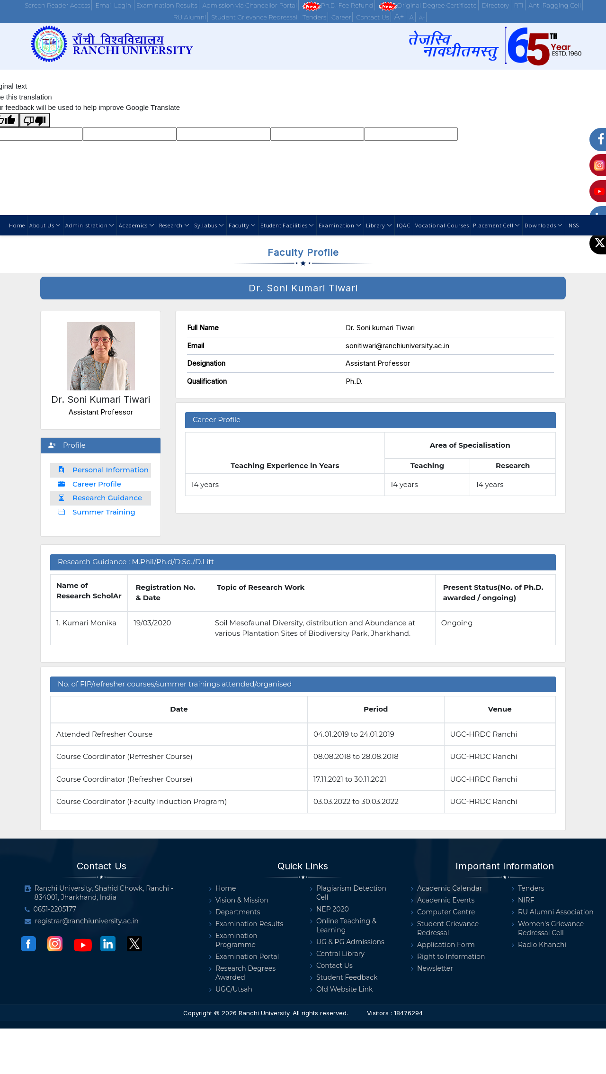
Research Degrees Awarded (242, 973)
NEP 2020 (329, 909)
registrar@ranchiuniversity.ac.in (82, 921)
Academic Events (442, 900)
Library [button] (379, 225)
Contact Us (372, 17)
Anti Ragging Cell (554, 5)
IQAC (404, 225)
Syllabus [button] (209, 225)
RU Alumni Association (553, 912)
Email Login (114, 5)
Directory (496, 5)
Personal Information (103, 469)
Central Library (337, 953)
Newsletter (432, 968)
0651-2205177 (51, 909)
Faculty (242, 225)
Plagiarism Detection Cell (348, 893)
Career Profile (89, 483)
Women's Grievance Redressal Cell (548, 929)
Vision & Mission (238, 900)
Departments (234, 912)
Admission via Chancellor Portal (250, 5)
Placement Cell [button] (496, 225)
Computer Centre (443, 912)
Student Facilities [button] (287, 225)
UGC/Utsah (230, 989)
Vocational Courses (442, 225)
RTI (518, 5)
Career (341, 17)
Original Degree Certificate (427, 5)
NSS (573, 225)
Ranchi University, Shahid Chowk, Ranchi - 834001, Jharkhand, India (99, 893)
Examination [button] (340, 225)
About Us (45, 225)
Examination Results (166, 5)
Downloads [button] (544, 225)
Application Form (443, 944)
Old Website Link (341, 989)
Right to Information (448, 956)
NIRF (523, 900)
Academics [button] (137, 225)
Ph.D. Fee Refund (337, 5)
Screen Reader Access (57, 5)
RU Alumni (189, 17)
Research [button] (174, 225)
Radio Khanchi (539, 944)
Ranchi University (264, 1013)
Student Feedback (343, 977)
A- (422, 17)
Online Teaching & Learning (343, 926)
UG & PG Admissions (347, 942)
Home (17, 225)
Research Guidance (100, 497)
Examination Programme (233, 940)
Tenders (314, 17)
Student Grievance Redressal (254, 17)
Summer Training (96, 511)
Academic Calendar (446, 888)
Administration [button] (90, 225)
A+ (399, 16)
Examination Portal (244, 956)
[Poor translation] (34, 120)
